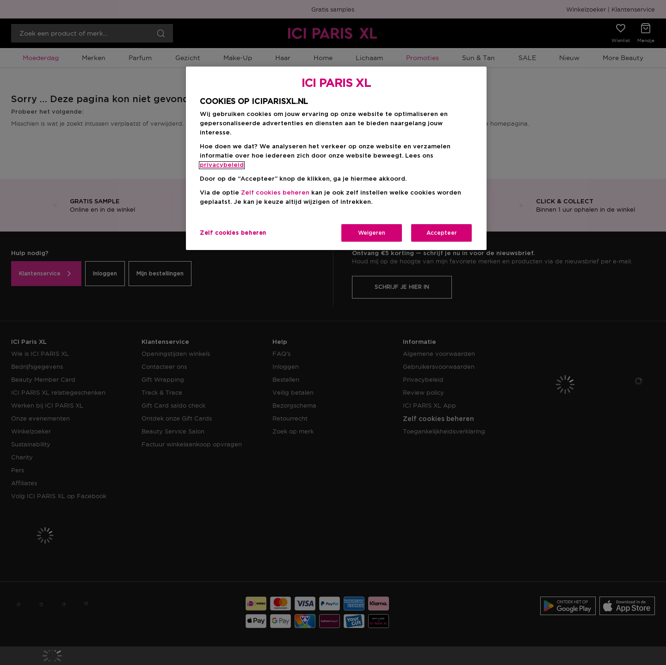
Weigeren (371, 233)
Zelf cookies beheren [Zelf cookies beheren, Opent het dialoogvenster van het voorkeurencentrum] (233, 233)
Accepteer (441, 233)
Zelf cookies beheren (275, 193)
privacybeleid (222, 165)
